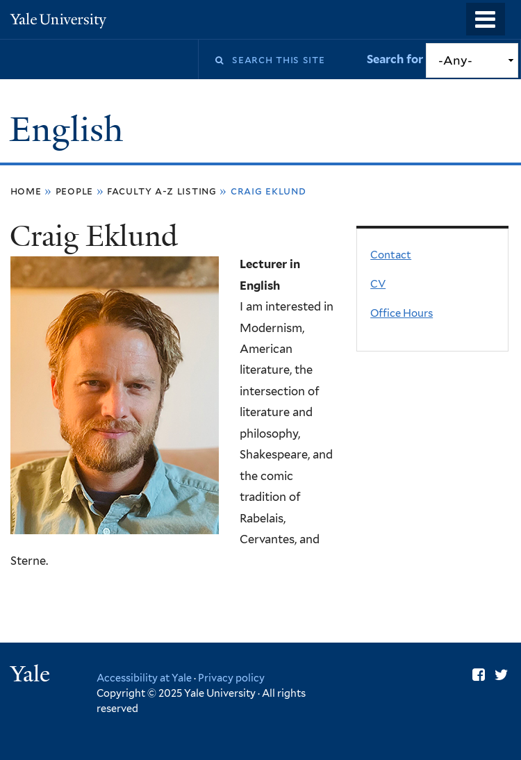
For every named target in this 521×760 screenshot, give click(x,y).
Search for (396, 59)
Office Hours (401, 313)
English (70, 129)
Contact (390, 255)
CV (378, 284)
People (75, 190)
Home (26, 190)
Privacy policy (231, 678)
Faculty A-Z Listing (162, 190)
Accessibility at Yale (144, 678)
